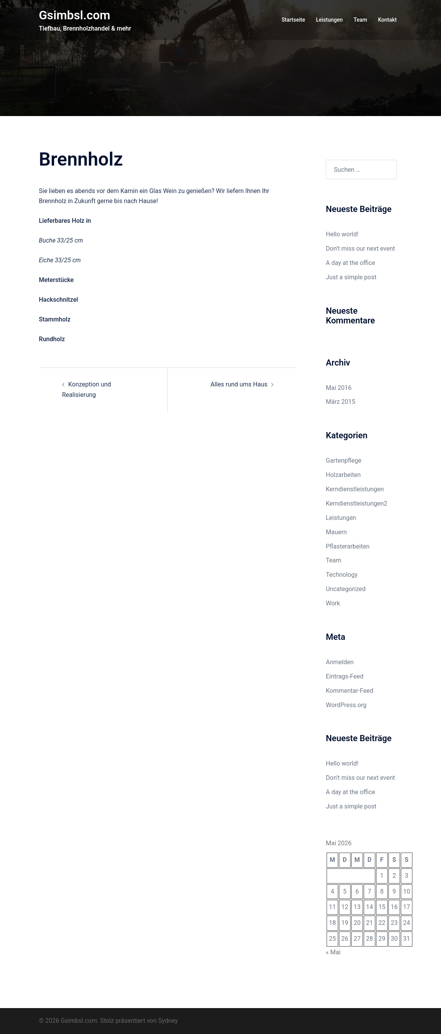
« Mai (333, 952)
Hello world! (342, 234)
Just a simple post (351, 277)
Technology (342, 574)
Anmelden (340, 662)
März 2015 (340, 401)
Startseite (293, 20)
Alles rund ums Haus (239, 384)
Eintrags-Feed (344, 676)
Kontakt (387, 20)
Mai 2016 (339, 387)
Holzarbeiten (343, 475)
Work (333, 603)
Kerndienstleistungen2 (356, 503)
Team (360, 20)
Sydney (168, 1020)
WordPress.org (346, 705)
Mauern (336, 532)
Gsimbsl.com (75, 15)
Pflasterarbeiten (347, 546)
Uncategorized (346, 589)
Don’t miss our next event (360, 248)
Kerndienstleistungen (355, 489)
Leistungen (329, 20)
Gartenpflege (343, 460)
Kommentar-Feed (349, 690)
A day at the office (350, 263)
